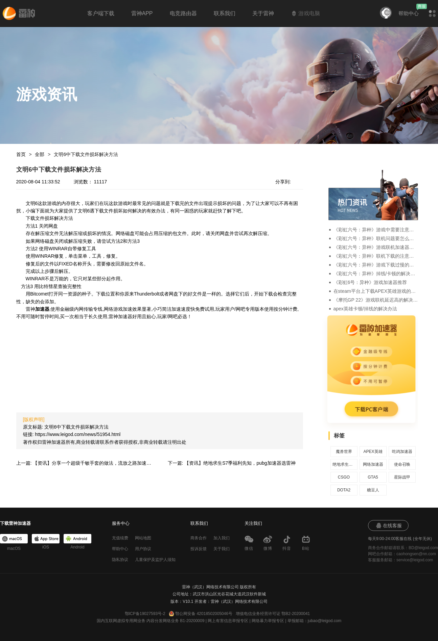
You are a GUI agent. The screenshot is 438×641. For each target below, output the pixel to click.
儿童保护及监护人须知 (155, 559)
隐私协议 (120, 559)
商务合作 (198, 538)
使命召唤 (402, 464)
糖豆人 (373, 490)
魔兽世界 (344, 451)
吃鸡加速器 (402, 451)
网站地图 (143, 538)
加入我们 (221, 538)
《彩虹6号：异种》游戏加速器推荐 (370, 282)
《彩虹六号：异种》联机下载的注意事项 (375, 256)
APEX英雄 (372, 451)
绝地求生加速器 (343, 464)
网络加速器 (373, 464)
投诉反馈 (198, 548)
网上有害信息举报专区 (228, 620)
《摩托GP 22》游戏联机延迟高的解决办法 (375, 300)
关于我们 (221, 548)
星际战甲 (402, 477)
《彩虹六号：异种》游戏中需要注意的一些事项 (375, 229)
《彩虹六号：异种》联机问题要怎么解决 (375, 238)
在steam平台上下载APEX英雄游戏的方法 (375, 291)
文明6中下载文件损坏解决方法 (86, 154)
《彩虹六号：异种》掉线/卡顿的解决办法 (375, 273)
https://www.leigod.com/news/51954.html (77, 434)
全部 (39, 154)
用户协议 (143, 548)
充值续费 (120, 538)
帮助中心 (408, 13)
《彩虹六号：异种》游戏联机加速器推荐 (375, 247)
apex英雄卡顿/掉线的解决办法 (365, 308)
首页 (21, 154)
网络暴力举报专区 (268, 620)
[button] (432, 13)
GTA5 (373, 477)
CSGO (344, 477)
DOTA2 (343, 490)
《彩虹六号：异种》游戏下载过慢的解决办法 (375, 264)
